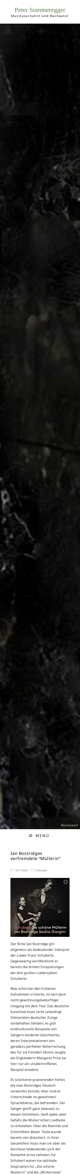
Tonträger (41, 870)
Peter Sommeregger (40, 9)
